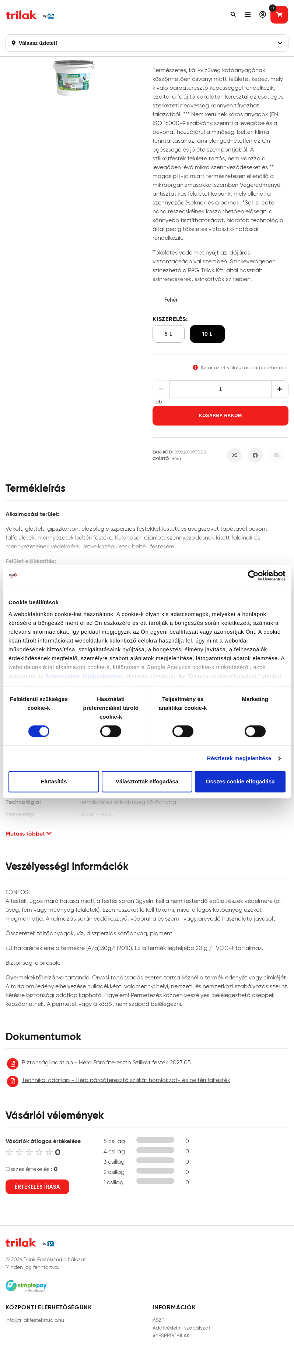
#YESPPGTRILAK (171, 1335)
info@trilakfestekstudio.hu (35, 1320)
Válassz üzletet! (147, 43)
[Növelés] (279, 389)
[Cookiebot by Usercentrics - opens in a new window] (253, 575)
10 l (207, 334)
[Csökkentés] (161, 389)
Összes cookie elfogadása (240, 782)
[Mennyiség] (220, 389)
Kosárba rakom (220, 415)
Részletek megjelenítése (239, 758)
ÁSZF (158, 1320)
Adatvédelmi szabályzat (181, 1328)
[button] (233, 15)
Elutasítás (54, 782)
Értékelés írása (37, 1187)
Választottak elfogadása (147, 782)
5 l (168, 334)
